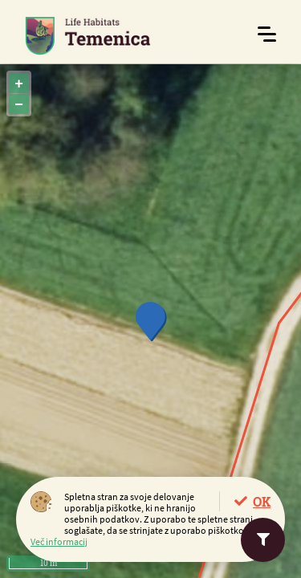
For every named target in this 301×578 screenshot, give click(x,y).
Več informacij (59, 541)
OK (261, 501)
